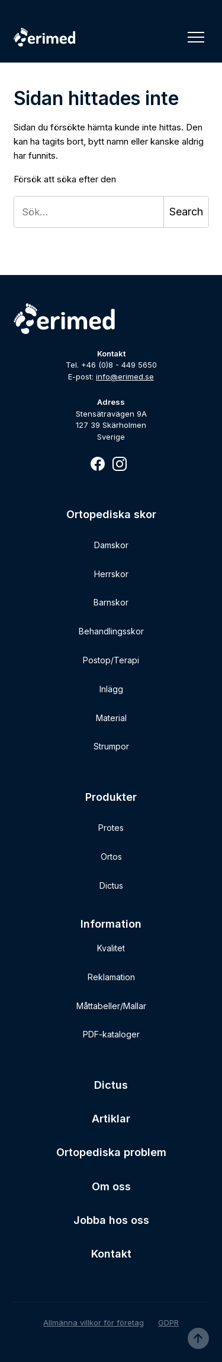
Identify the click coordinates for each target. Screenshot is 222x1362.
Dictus (111, 885)
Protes (111, 828)
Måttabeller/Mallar (111, 1006)
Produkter (111, 797)
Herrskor (111, 574)
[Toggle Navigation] (196, 37)
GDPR (168, 1322)
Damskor (111, 545)
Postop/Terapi (111, 660)
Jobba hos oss (111, 1220)
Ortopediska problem (111, 1152)
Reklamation (111, 977)
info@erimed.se (125, 376)
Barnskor (111, 602)
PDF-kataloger (111, 1034)
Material (111, 718)
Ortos (111, 857)
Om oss (111, 1186)
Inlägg (111, 689)
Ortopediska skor (111, 514)
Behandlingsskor (111, 631)
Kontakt (111, 1254)
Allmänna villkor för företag (93, 1322)
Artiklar (111, 1118)
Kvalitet (111, 948)
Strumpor (111, 746)
